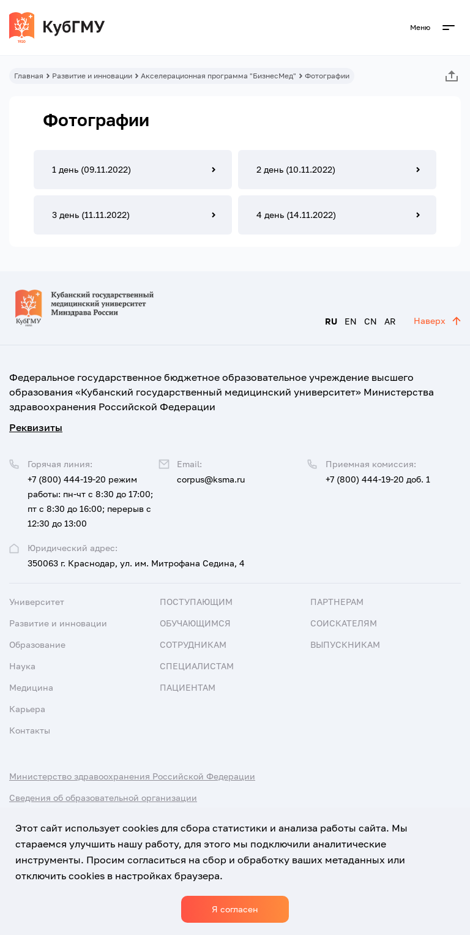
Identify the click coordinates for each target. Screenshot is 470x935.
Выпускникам (345, 644)
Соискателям (343, 623)
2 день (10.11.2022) (295, 169)
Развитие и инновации (92, 75)
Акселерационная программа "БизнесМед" (218, 75)
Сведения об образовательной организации (103, 797)
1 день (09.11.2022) (91, 169)
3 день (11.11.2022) (91, 214)
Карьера (27, 709)
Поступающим (196, 601)
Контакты (29, 730)
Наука (22, 666)
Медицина (31, 687)
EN (351, 321)
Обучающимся (195, 623)
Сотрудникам (193, 644)
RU (331, 321)
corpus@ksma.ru (211, 479)
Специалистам (197, 666)
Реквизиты (35, 427)
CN (370, 321)
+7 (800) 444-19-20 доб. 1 (378, 479)
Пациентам (187, 687)
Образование (37, 644)
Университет (36, 601)
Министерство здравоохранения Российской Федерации (132, 776)
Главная (28, 75)
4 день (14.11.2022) (296, 214)
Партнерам (337, 601)
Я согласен (235, 909)
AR (390, 321)
